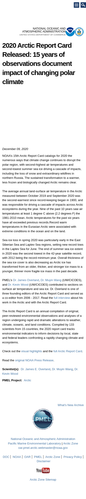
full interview (62, 297)
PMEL (38, 457)
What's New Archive (71, 405)
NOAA (17, 457)
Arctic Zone (70, 443)
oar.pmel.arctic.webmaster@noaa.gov (43, 447)
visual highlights (32, 351)
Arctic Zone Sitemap (43, 479)
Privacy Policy (73, 457)
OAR (27, 457)
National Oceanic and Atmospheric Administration (43, 439)
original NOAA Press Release (34, 360)
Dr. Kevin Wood (18, 284)
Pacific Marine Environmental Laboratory (34, 443)
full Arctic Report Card (67, 351)
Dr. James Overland (26, 280)
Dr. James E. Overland (35, 369)
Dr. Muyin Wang (51, 280)
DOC (6, 457)
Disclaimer (43, 461)
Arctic (27, 380)
